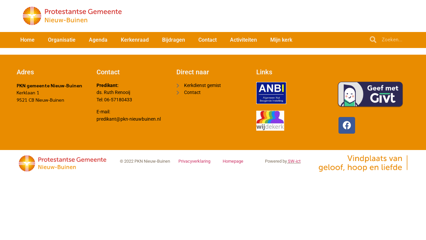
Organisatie (62, 40)
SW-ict (294, 163)
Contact (207, 40)
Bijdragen (173, 40)
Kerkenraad (135, 40)
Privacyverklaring (194, 163)
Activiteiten (243, 40)
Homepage (233, 163)
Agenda (98, 40)
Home (27, 40)
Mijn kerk (281, 40)
